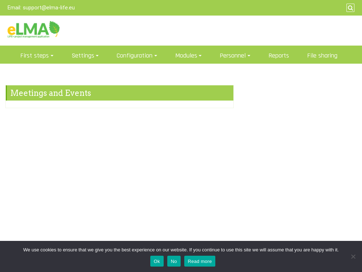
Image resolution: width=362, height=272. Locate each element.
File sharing (322, 55)
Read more (200, 261)
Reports (278, 55)
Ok (157, 261)
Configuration (134, 55)
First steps (34, 55)
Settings (83, 55)
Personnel (233, 55)
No (174, 261)
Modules (186, 55)
